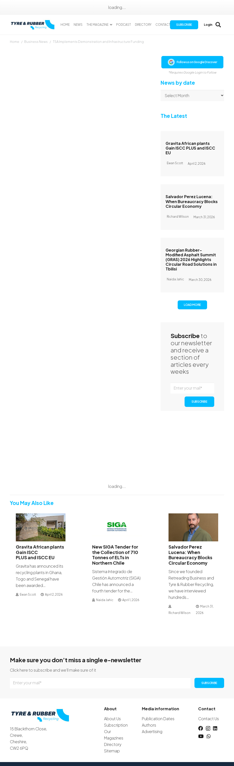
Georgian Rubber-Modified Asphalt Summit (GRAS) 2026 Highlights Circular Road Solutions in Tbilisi (191, 259)
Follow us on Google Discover (192, 62)
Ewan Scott (28, 594)
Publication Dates (158, 718)
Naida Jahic (104, 600)
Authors (149, 725)
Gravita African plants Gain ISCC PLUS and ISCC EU (190, 148)
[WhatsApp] (209, 736)
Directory (112, 744)
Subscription (116, 725)
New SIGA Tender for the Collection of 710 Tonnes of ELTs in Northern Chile (115, 555)
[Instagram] (208, 728)
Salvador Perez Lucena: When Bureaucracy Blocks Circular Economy (192, 201)
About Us (112, 718)
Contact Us (208, 718)
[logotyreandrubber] (33, 25)
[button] (110, 25)
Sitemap (112, 750)
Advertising (152, 731)
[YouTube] (201, 736)
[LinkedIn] (215, 728)
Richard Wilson (180, 613)
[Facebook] (200, 728)
